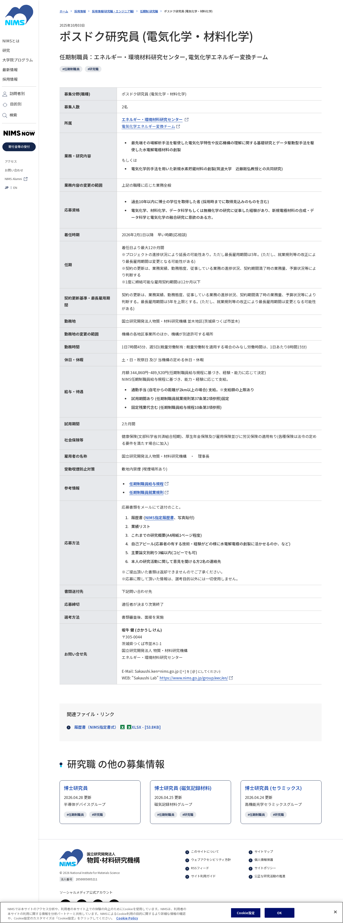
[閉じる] (335, 913)
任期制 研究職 (149, 11)
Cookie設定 (246, 915)
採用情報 (80, 11)
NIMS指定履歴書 (159, 517)
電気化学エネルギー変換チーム (148, 126)
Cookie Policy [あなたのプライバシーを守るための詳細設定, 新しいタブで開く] (127, 920)
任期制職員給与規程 (148, 484)
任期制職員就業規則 (148, 492)
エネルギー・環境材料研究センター (152, 119)
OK (279, 915)
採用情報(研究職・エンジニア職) (113, 11)
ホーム (64, 11)
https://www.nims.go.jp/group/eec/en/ (194, 678)
